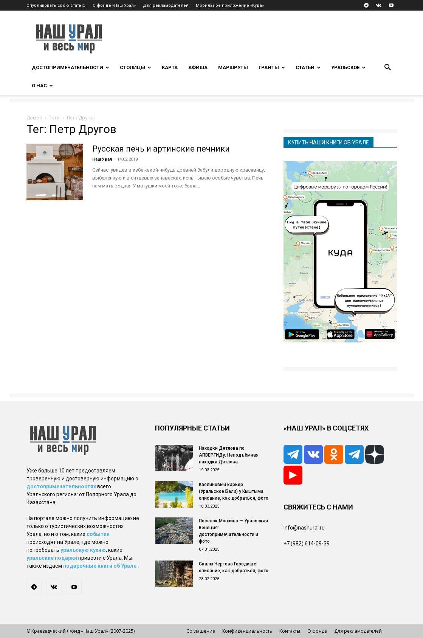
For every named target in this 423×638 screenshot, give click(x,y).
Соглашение (200, 631)
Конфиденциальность (247, 631)
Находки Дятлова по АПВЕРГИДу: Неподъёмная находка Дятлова (229, 455)
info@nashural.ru (304, 528)
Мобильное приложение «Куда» (230, 5)
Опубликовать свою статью (55, 5)
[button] (388, 68)
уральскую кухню (83, 550)
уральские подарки (51, 558)
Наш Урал (102, 159)
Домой (34, 118)
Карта (170, 67)
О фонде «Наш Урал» (114, 5)
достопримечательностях (61, 486)
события (98, 534)
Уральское (348, 67)
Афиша (198, 67)
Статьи (308, 67)
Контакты (289, 631)
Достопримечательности (70, 67)
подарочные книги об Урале (99, 566)
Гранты (272, 67)
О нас (42, 85)
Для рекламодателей (166, 5)
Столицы (135, 67)
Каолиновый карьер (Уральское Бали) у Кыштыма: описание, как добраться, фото (233, 491)
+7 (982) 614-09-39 (307, 543)
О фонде (317, 631)
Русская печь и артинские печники (161, 148)
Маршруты (233, 67)
